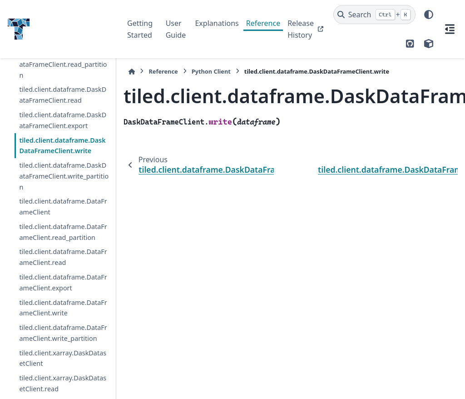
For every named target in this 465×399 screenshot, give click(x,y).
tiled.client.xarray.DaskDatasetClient (62, 358)
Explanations (216, 23)
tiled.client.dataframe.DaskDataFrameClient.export (62, 120)
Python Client (211, 71)
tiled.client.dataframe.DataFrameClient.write (63, 308)
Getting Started (140, 29)
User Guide (176, 29)
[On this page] (449, 29)
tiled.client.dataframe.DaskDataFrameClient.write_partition (64, 176)
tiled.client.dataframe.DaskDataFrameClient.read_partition (63, 64)
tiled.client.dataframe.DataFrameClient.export (63, 282)
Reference (263, 23)
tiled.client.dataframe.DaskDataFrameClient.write (62, 145)
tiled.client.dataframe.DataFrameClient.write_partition (63, 333)
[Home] (132, 71)
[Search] (374, 14)
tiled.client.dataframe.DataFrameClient (63, 206)
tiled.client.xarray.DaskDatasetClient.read (62, 383)
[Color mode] (428, 14)
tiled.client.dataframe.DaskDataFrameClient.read (62, 95)
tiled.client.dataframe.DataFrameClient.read (63, 257)
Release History (300, 29)
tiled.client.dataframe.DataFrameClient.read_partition (63, 232)
